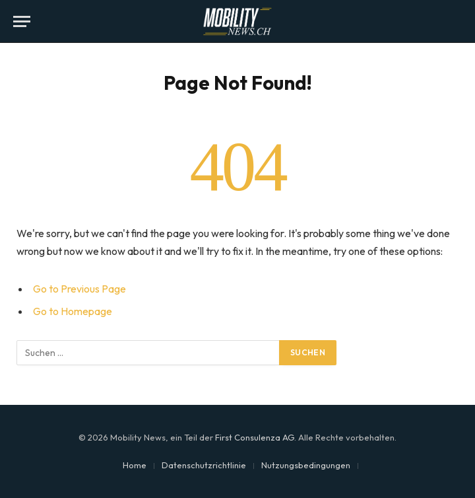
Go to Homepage (72, 311)
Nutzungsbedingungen (305, 465)
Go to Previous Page (79, 288)
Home (134, 465)
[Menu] (21, 21)
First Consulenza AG (254, 437)
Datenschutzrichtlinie (204, 465)
